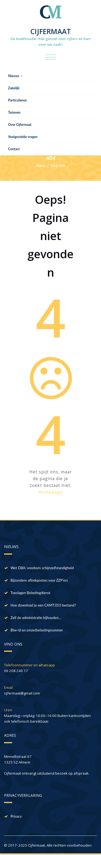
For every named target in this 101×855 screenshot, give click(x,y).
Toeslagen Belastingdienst (30, 593)
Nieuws (15, 76)
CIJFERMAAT (50, 31)
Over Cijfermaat (20, 125)
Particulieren (17, 100)
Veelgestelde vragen (22, 137)
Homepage (50, 492)
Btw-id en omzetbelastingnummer (37, 630)
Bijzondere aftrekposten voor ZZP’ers (39, 580)
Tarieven (14, 112)
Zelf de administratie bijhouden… (36, 617)
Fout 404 (58, 165)
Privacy (16, 816)
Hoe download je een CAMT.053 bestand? (43, 605)
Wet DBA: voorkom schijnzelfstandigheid (42, 568)
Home (41, 165)
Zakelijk (13, 88)
